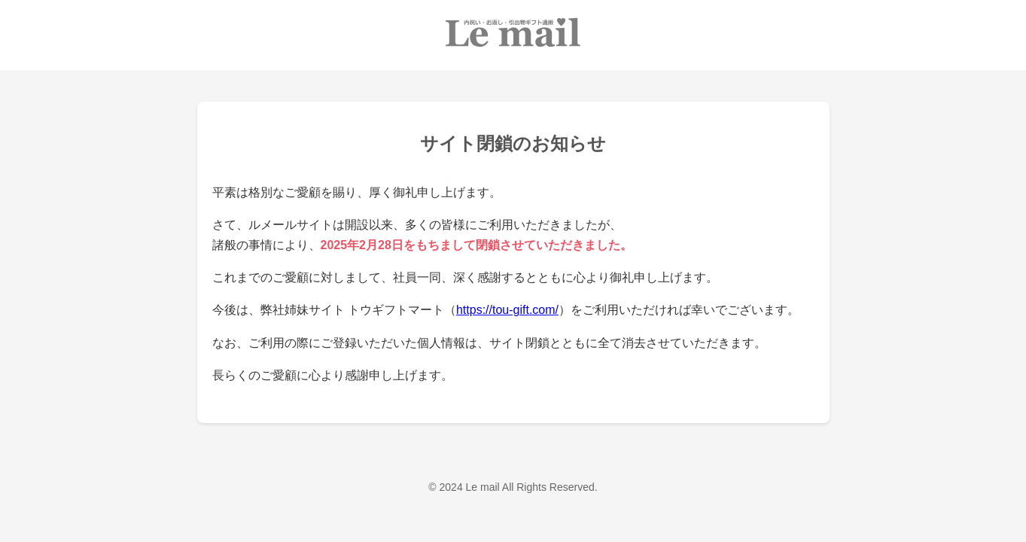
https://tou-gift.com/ (507, 309)
